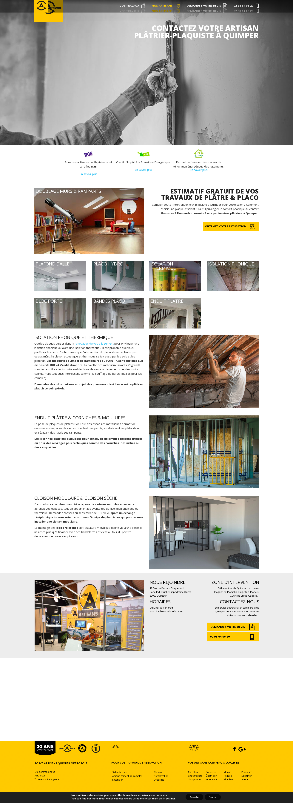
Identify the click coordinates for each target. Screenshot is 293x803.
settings (167, 799)
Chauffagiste (195, 782)
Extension (118, 786)
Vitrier (244, 786)
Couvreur (211, 778)
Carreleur (193, 778)
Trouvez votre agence (47, 785)
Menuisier (211, 786)
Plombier (229, 786)
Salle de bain (119, 778)
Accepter (192, 797)
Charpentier (195, 786)
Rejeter (215, 797)
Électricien (211, 782)
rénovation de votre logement (94, 350)
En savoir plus (88, 180)
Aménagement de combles (127, 782)
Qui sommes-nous (45, 778)
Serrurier (246, 782)
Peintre (228, 782)
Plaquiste (246, 778)
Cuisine (158, 778)
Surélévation (161, 782)
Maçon (227, 778)
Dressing (159, 786)
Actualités (40, 782)
